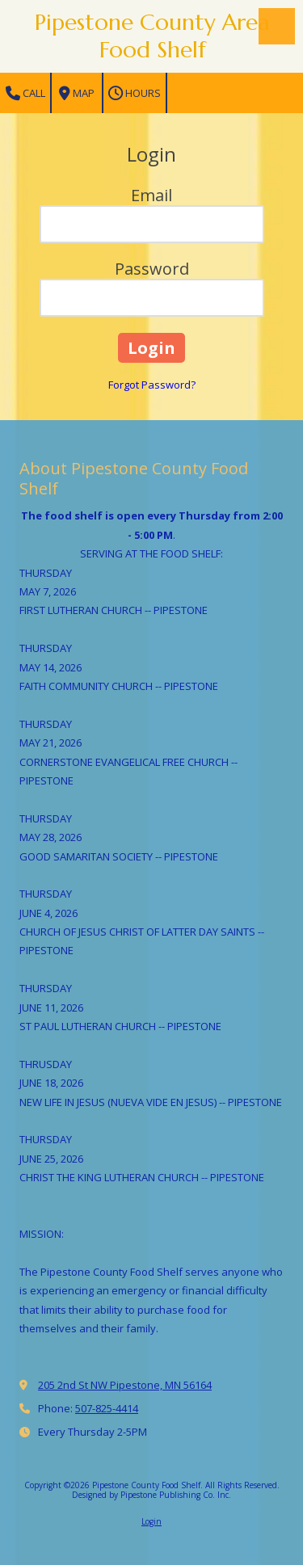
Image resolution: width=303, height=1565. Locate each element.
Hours (134, 93)
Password (152, 269)
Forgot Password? (152, 384)
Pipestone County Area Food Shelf (152, 36)
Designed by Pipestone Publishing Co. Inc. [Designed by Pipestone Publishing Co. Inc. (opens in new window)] (151, 1494)
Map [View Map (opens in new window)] (77, 93)
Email (151, 195)
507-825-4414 (106, 1408)
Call (25, 93)
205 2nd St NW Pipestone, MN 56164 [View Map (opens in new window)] (125, 1385)
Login (151, 1521)
